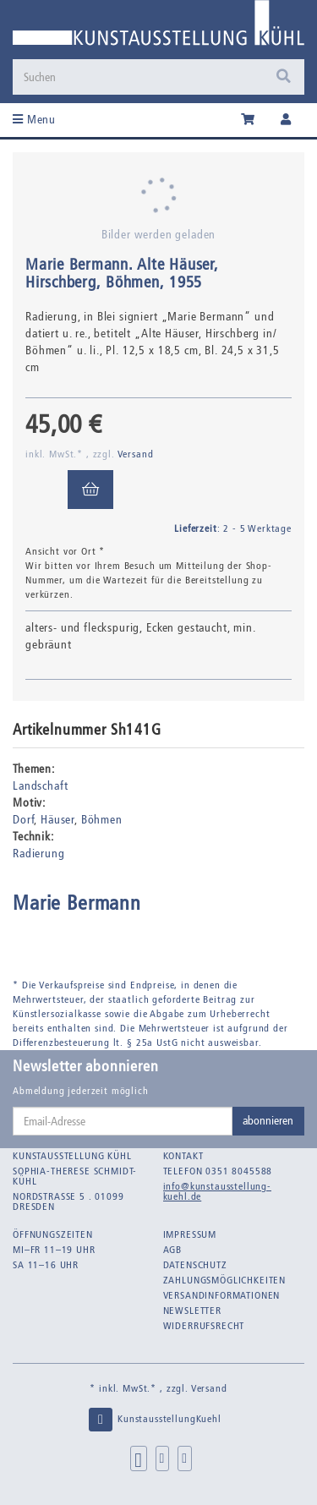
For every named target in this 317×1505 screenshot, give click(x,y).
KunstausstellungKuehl (154, 1419)
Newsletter (192, 1310)
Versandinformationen (222, 1295)
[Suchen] (158, 77)
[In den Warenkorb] (90, 489)
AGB (173, 1250)
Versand (136, 454)
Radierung (39, 853)
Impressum (190, 1234)
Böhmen (102, 820)
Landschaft (40, 786)
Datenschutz (195, 1265)
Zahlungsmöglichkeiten (225, 1280)
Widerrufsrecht (204, 1326)
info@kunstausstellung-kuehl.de (217, 1191)
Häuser (57, 820)
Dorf (23, 820)
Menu (34, 119)
